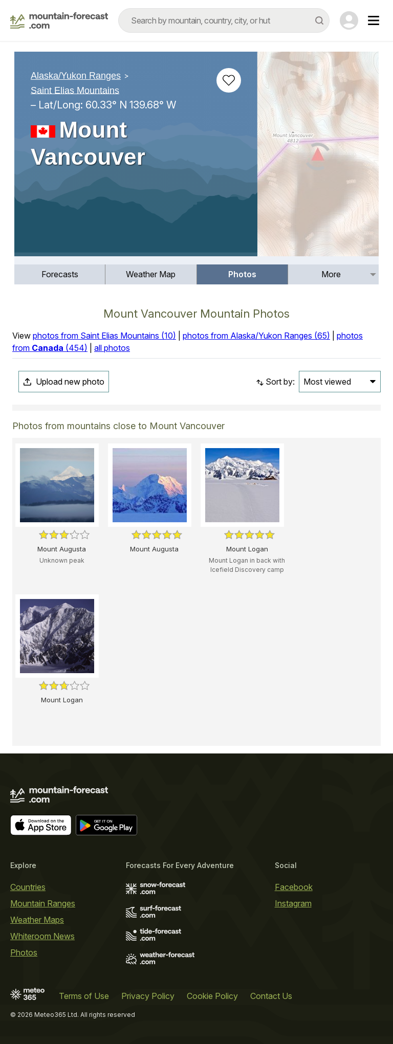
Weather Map (151, 274)
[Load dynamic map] (318, 158)
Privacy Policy (147, 996)
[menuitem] (59, 274)
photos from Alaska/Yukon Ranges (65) (256, 335)
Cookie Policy (212, 996)
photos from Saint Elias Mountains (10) (104, 335)
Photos (242, 274)
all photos (112, 348)
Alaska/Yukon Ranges (76, 76)
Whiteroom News (42, 936)
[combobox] (224, 20)
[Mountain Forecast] (59, 20)
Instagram (293, 903)
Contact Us (271, 996)
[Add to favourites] (228, 80)
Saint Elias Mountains (75, 90)
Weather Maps (37, 920)
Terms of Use (84, 996)
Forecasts (59, 274)
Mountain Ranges (42, 903)
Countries (28, 887)
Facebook (294, 887)
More (331, 274)
